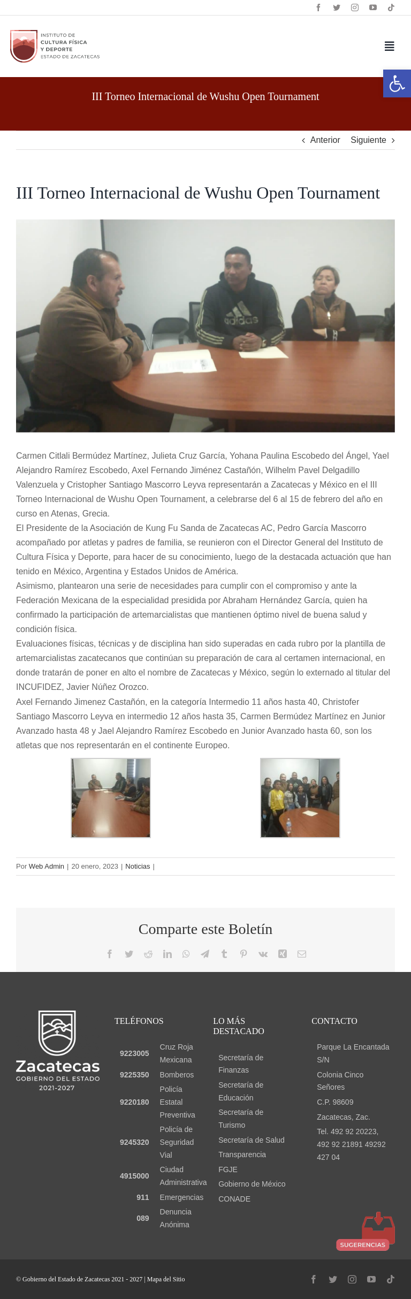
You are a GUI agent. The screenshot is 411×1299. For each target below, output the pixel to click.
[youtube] (373, 7)
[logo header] (55, 34)
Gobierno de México (251, 1184)
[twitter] (336, 7)
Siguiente (368, 140)
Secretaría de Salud (251, 1140)
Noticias (137, 866)
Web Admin (46, 866)
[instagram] (355, 7)
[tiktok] (391, 7)
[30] (205, 325)
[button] (397, 83)
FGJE (228, 1169)
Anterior (325, 140)
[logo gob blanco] (58, 1014)
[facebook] (318, 7)
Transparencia (242, 1154)
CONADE (234, 1199)
